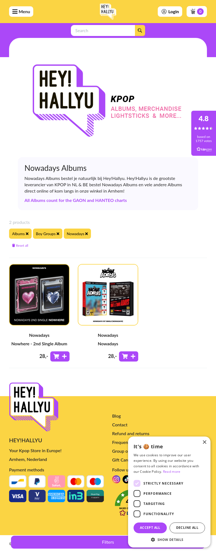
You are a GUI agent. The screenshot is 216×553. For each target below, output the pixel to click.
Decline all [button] (187, 527)
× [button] (204, 442)
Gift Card (121, 459)
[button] (169, 539)
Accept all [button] (150, 527)
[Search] (140, 30)
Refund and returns (130, 433)
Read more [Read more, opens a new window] (172, 471)
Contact (120, 424)
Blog (116, 415)
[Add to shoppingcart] (60, 356)
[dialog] (169, 492)
